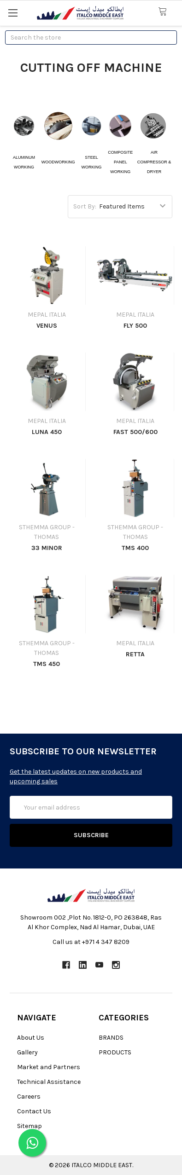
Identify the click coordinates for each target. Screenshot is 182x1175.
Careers (29, 1096)
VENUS (46, 326)
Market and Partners (48, 1067)
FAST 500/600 (135, 432)
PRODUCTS (115, 1052)
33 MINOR (46, 548)
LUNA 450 (47, 432)
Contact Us (34, 1111)
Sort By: (84, 206)
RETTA (135, 654)
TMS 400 (135, 548)
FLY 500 (135, 326)
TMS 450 (46, 664)
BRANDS (111, 1038)
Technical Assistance (49, 1082)
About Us (30, 1038)
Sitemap (29, 1126)
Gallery (27, 1052)
